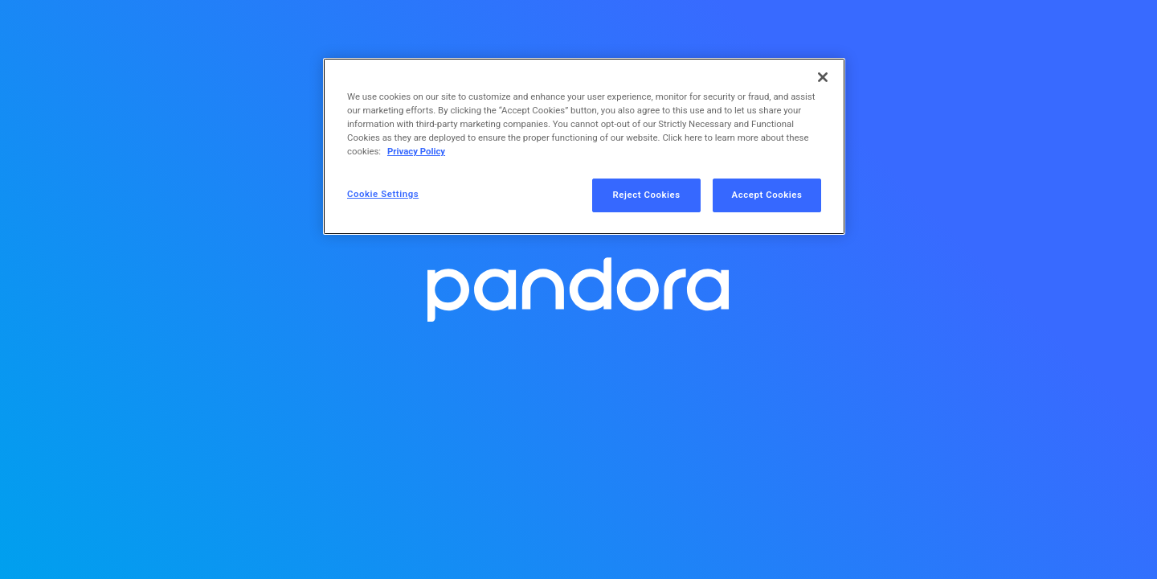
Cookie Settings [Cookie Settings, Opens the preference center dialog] (383, 193)
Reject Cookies (647, 194)
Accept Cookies (767, 194)
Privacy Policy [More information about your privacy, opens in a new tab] (416, 151)
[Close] (822, 77)
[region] (584, 146)
